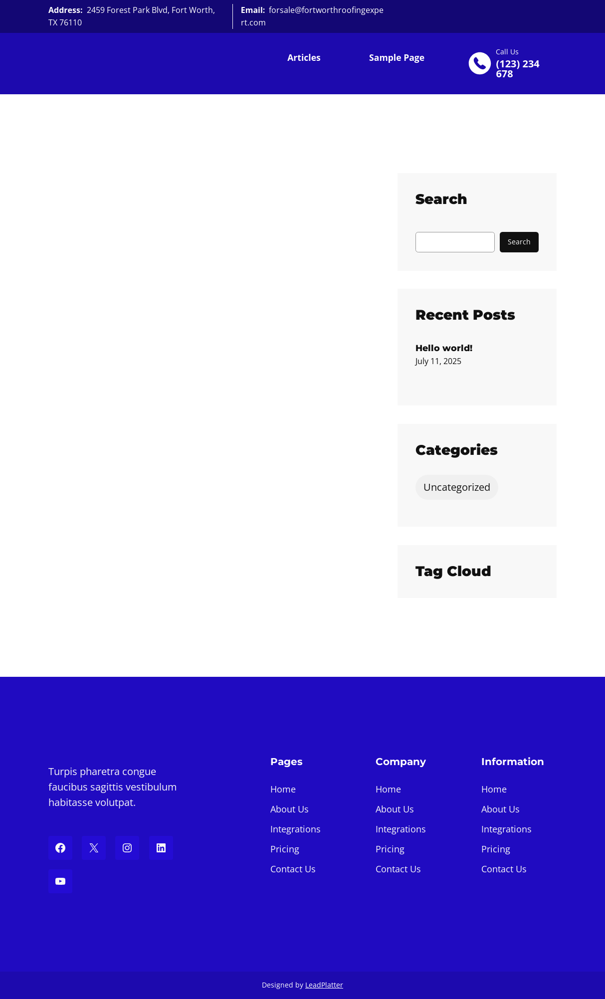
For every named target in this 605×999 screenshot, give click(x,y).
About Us (289, 809)
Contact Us (293, 869)
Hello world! (443, 348)
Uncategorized (456, 487)
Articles (304, 57)
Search (519, 241)
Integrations (295, 829)
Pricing (284, 849)
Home (283, 789)
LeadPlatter (324, 985)
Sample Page (396, 57)
